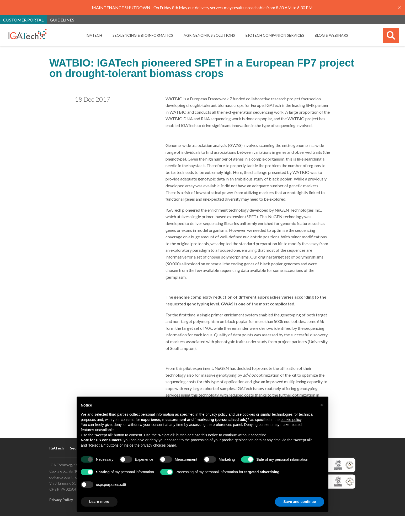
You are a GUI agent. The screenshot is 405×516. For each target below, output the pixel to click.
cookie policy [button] (291, 420)
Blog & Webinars (331, 35)
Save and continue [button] (299, 501)
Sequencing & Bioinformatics (143, 35)
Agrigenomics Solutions (209, 35)
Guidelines (62, 19)
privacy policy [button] (216, 414)
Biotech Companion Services (275, 35)
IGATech (94, 35)
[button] (321, 405)
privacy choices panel (158, 445)
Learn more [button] (99, 501)
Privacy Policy (61, 500)
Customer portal (23, 19)
